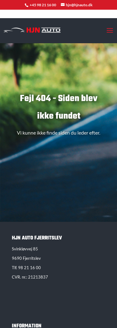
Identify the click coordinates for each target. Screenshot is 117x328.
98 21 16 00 (29, 267)
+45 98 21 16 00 (43, 5)
